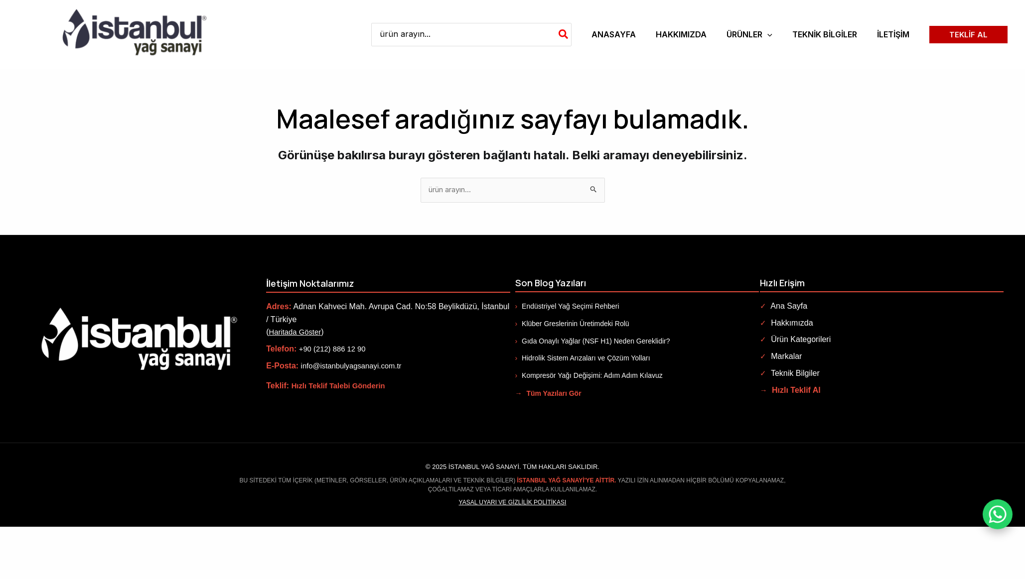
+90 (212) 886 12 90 (335, 350)
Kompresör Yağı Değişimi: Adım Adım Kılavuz (589, 376)
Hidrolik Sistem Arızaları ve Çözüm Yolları (582, 359)
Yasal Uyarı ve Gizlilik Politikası (513, 502)
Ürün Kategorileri (795, 340)
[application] (767, 34)
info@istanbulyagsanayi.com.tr (355, 366)
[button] (749, 34)
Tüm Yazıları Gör (548, 394)
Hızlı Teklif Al (790, 390)
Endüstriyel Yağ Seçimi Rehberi (567, 307)
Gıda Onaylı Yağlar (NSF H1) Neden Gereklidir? (592, 342)
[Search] (564, 34)
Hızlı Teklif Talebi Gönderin (342, 386)
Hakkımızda (786, 323)
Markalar (781, 357)
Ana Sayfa (783, 307)
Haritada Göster (297, 333)
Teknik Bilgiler (790, 373)
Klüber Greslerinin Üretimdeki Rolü (572, 324)
